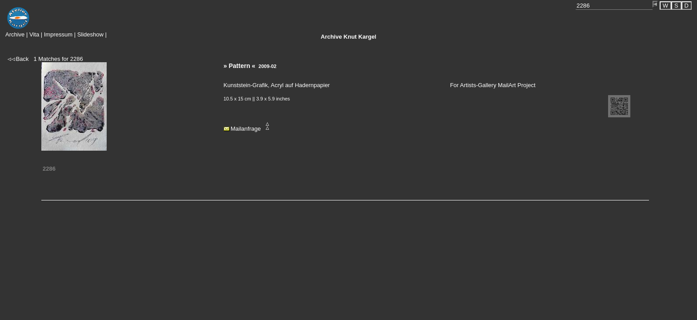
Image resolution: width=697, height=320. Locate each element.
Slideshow (90, 34)
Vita (34, 34)
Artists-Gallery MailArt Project (498, 85)
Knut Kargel (349, 36)
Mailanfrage (246, 128)
